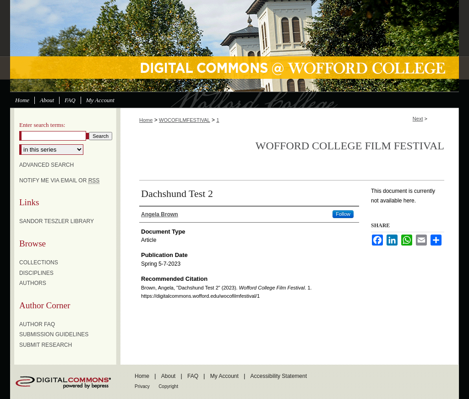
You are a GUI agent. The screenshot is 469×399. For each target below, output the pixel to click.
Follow (343, 214)
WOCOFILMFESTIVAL (184, 120)
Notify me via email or (59, 180)
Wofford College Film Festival (350, 146)
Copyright (168, 386)
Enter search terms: (42, 124)
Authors (32, 283)
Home (146, 120)
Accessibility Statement (279, 376)
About (168, 376)
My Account (224, 376)
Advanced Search (46, 165)
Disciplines (36, 273)
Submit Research (45, 345)
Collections (38, 262)
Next (418, 118)
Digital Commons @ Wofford (234, 46)
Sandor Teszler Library (56, 221)
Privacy (142, 386)
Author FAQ (37, 324)
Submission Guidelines (53, 334)
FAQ (192, 376)
